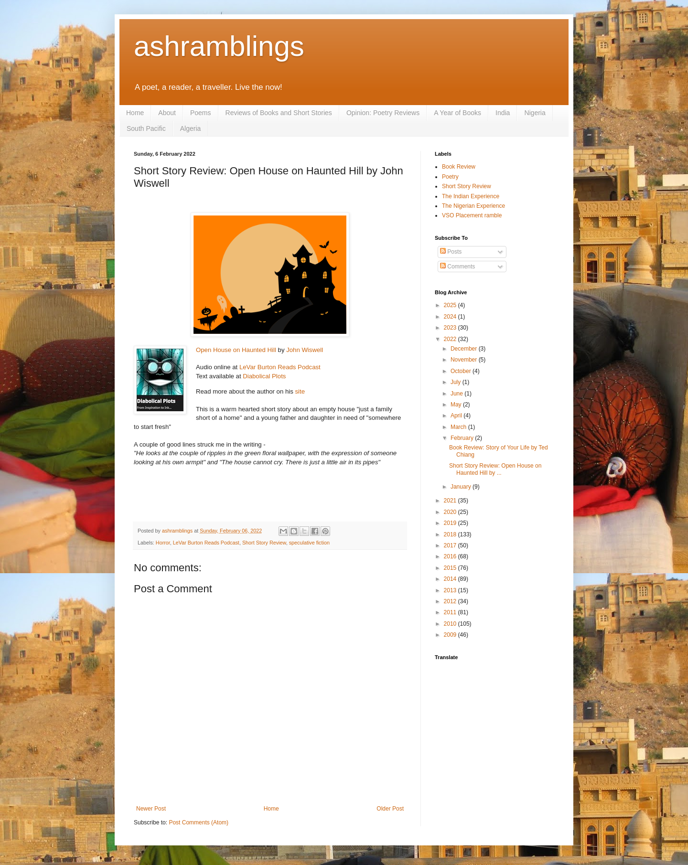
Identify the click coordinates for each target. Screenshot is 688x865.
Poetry (450, 176)
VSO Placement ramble (472, 215)
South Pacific (146, 128)
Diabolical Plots (265, 376)
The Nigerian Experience (473, 206)
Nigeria (534, 113)
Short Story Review (264, 542)
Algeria (190, 128)
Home (135, 113)
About (167, 113)
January (462, 486)
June (457, 393)
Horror (163, 542)
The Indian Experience (470, 196)
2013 (451, 590)
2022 (451, 339)
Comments (457, 266)
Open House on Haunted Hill (236, 349)
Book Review (458, 166)
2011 (451, 612)
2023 (451, 327)
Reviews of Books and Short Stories (279, 113)
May (457, 404)
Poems (200, 113)
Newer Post (151, 808)
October (462, 371)
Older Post (390, 808)
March (459, 427)
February (463, 438)
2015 (451, 568)
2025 (451, 305)
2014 (451, 579)
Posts (451, 251)
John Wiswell (304, 349)
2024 (451, 316)
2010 (451, 623)
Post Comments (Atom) (198, 822)
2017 (451, 545)
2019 (451, 523)
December (465, 348)
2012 (451, 601)
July (456, 382)
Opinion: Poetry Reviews (382, 113)
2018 (451, 534)
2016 (451, 556)
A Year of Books (457, 113)
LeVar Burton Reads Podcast (280, 367)
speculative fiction (309, 542)
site (300, 391)
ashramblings (219, 46)
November (465, 359)
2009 (451, 634)
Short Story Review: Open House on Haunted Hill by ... (495, 469)
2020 (451, 512)
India (502, 113)
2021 (451, 500)
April (457, 415)
